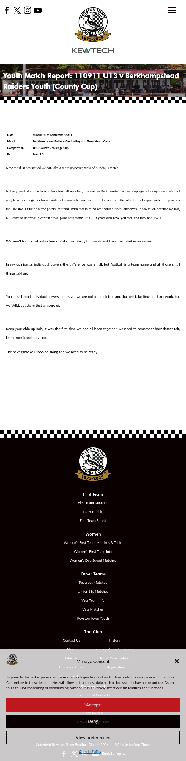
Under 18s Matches (93, 591)
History (114, 640)
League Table (93, 511)
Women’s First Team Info (93, 551)
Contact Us (71, 640)
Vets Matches (92, 609)
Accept (93, 705)
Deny (93, 721)
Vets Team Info (92, 600)
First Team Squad (93, 520)
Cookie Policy (90, 751)
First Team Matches (93, 502)
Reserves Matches (93, 582)
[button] (177, 661)
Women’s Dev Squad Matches (93, 560)
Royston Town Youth (93, 618)
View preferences (93, 737)
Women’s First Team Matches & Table (93, 542)
